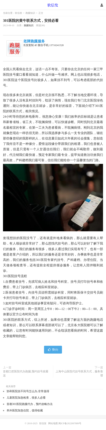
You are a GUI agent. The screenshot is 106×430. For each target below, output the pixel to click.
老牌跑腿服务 (34, 41)
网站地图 (53, 423)
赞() (53, 349)
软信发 (53, 5)
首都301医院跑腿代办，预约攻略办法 (30, 404)
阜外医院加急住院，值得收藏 (25, 410)
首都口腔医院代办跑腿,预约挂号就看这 (25, 373)
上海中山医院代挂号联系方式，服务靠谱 (79, 373)
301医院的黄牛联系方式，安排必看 (31, 21)
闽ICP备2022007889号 (69, 423)
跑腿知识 (30, 13)
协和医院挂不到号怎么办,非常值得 (28, 391)
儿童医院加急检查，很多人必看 (26, 397)
